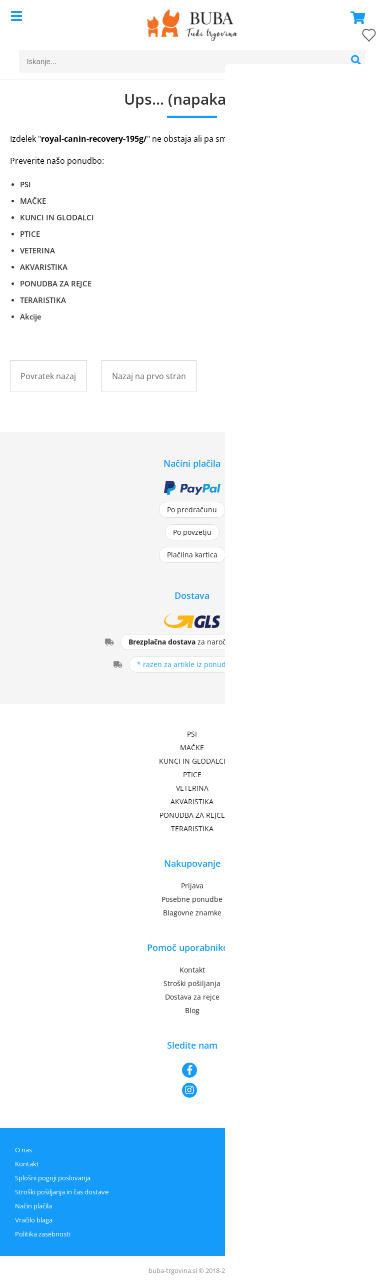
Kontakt (192, 970)
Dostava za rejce (192, 997)
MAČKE (33, 201)
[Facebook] (192, 1070)
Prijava (192, 885)
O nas (23, 1149)
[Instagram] (192, 1090)
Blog (192, 1010)
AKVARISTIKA (44, 267)
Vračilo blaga (33, 1219)
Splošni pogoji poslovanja (52, 1177)
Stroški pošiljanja (192, 983)
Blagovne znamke (192, 912)
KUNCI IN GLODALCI (57, 217)
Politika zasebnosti (42, 1233)
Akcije (31, 316)
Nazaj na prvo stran (149, 376)
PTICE (30, 234)
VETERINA (37, 250)
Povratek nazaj (48, 376)
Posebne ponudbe (192, 899)
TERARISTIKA (43, 300)
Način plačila (33, 1205)
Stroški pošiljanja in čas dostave (61, 1191)
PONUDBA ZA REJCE (56, 283)
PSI (25, 184)
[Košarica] (355, 17)
